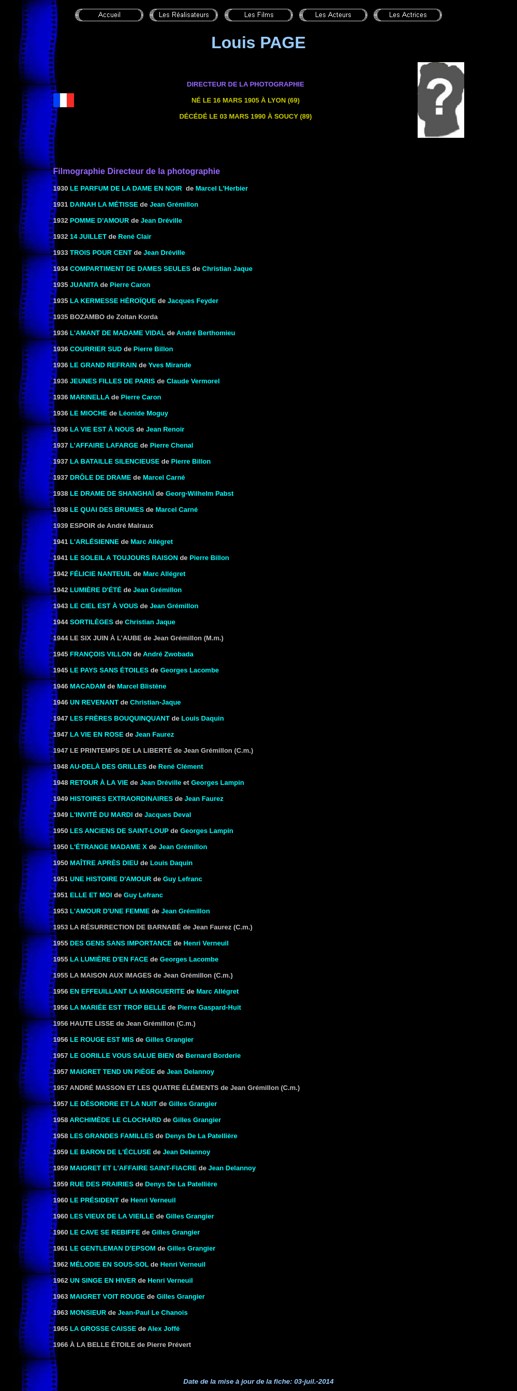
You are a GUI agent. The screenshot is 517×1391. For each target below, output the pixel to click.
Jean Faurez (154, 734)
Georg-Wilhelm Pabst (199, 493)
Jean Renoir (165, 429)
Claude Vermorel (193, 381)
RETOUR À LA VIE (99, 782)
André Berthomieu (205, 333)
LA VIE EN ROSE (97, 734)
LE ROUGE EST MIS (102, 1039)
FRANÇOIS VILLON (100, 654)
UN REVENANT (94, 702)
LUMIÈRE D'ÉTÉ (96, 590)
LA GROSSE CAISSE (103, 1328)
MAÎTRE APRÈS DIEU (104, 863)
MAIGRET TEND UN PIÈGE (112, 1071)
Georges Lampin (217, 782)
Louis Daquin (202, 718)
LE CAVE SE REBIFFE (105, 1232)
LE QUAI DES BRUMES (107, 509)
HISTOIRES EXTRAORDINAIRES (121, 798)
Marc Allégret (151, 542)
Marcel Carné (164, 477)
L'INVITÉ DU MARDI (101, 815)
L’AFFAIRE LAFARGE (104, 445)
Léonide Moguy (143, 413)
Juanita (84, 285)
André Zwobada (168, 654)
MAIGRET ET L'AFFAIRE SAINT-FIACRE (133, 1168)
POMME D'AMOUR (99, 220)
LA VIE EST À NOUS (102, 429)
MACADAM (88, 686)
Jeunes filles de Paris (112, 381)
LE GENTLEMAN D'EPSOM (113, 1248)
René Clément (180, 766)
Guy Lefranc (182, 879)
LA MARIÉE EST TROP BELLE (118, 1007)
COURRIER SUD (96, 349)
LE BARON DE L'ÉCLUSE (110, 1152)
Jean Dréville (161, 220)
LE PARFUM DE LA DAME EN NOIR (126, 188)
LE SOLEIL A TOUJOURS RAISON (124, 558)
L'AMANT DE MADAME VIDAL (117, 333)
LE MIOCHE (88, 413)
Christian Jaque (227, 269)
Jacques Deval (167, 815)
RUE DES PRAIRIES (102, 1184)
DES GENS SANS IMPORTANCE (121, 943)
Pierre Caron (130, 285)
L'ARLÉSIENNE (94, 542)
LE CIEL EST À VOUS (104, 606)
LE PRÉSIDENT (94, 1200)
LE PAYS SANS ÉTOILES (109, 670)
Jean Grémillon (174, 204)
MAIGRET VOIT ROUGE (107, 1296)
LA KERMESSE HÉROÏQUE (113, 301)
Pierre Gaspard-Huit (209, 1007)
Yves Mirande (170, 365)
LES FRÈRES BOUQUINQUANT (120, 718)
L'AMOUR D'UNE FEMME (110, 911)
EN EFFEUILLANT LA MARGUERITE (126, 991)
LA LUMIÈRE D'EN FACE (109, 959)
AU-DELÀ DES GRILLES (108, 766)
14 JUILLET (88, 236)
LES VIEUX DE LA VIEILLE (112, 1216)
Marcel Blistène (141, 686)
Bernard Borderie (213, 1055)
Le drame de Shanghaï (112, 493)
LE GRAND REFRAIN (103, 365)
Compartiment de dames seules (130, 269)
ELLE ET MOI (91, 895)
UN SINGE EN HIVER (103, 1280)
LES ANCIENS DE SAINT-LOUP (119, 831)
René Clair (134, 236)
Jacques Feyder (193, 301)
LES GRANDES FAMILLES (112, 1136)
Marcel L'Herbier (222, 188)
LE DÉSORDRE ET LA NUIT (113, 1104)
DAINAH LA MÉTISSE (104, 204)
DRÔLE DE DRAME (100, 477)
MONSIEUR (88, 1312)
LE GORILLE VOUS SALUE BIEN (122, 1055)
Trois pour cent (101, 252)
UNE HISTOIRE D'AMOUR (110, 879)
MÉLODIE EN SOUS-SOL (109, 1264)
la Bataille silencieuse (114, 461)
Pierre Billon (153, 349)
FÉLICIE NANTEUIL (100, 574)
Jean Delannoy (190, 1071)
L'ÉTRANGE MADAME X (108, 847)
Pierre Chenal (172, 445)
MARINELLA (89, 397)
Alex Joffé (163, 1328)
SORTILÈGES (91, 622)
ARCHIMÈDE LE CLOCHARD (117, 1120)
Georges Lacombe (189, 670)
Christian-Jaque (155, 702)
